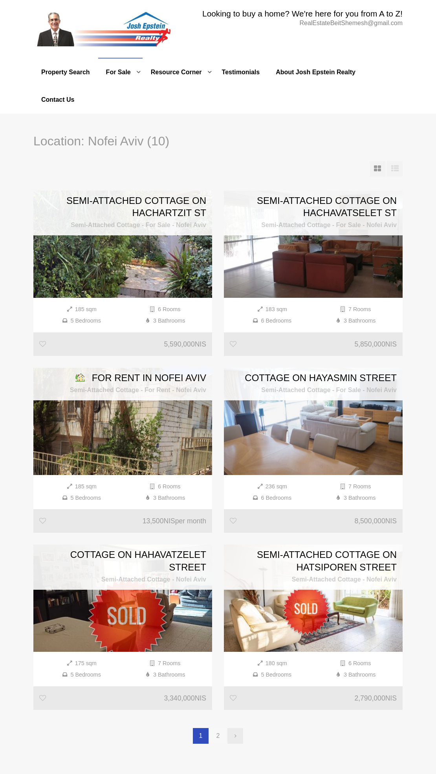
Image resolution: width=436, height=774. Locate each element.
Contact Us (57, 99)
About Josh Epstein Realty (315, 72)
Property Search (65, 72)
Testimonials (241, 72)
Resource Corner (176, 72)
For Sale (118, 72)
